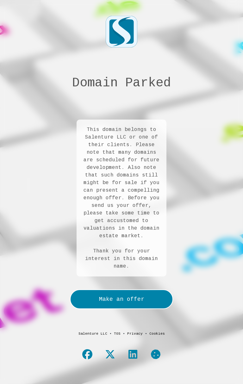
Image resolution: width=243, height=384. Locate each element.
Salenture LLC (92, 334)
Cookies (157, 334)
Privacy (135, 334)
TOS (117, 334)
